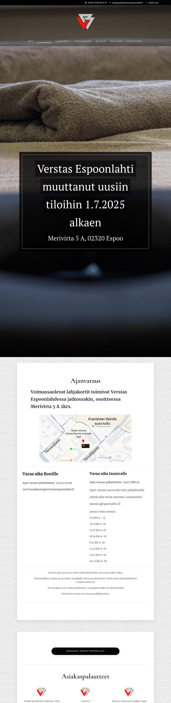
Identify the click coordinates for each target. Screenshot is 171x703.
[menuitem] (27, 41)
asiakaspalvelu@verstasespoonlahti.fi (127, 2)
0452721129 (153, 2)
